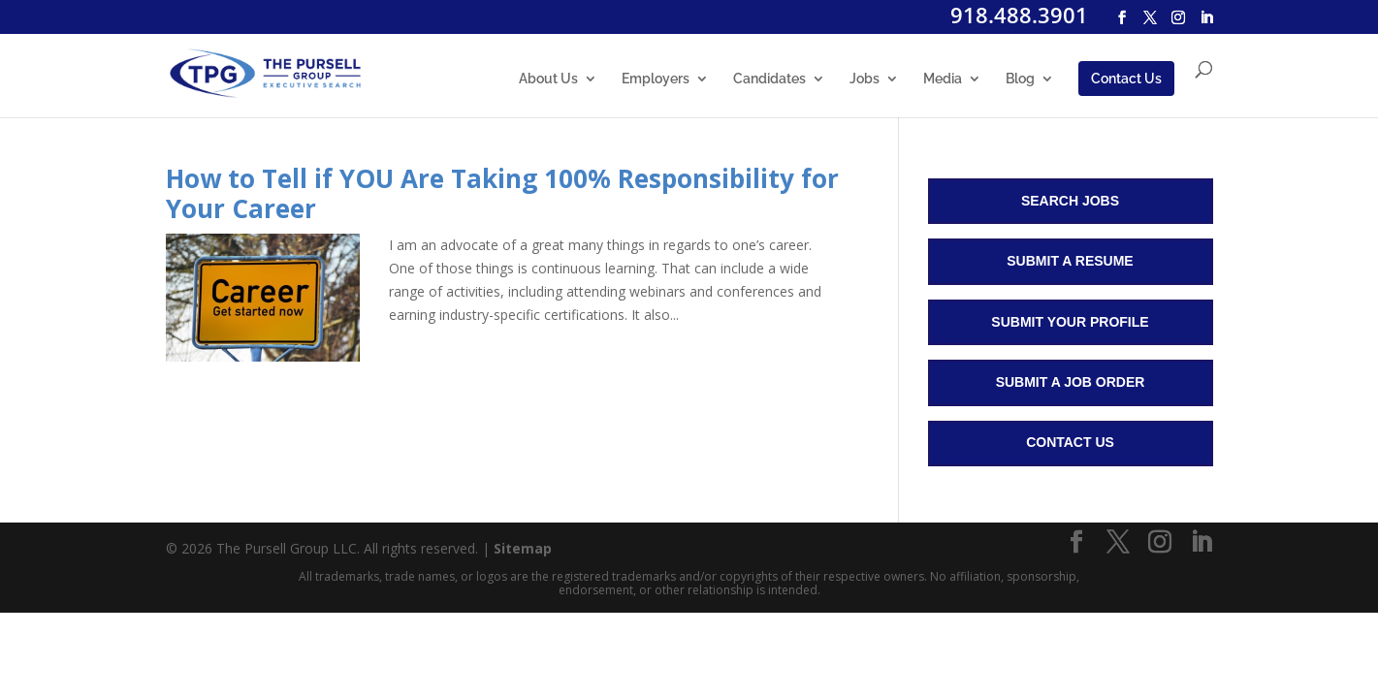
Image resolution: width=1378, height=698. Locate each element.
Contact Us (1126, 78)
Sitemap (523, 548)
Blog (1020, 79)
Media (942, 79)
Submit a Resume (1070, 261)
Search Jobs (1070, 200)
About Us (548, 79)
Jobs (864, 79)
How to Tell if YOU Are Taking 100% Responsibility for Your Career (502, 193)
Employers (655, 79)
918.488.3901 (1019, 14)
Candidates (769, 79)
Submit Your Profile (1069, 322)
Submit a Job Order (1070, 382)
